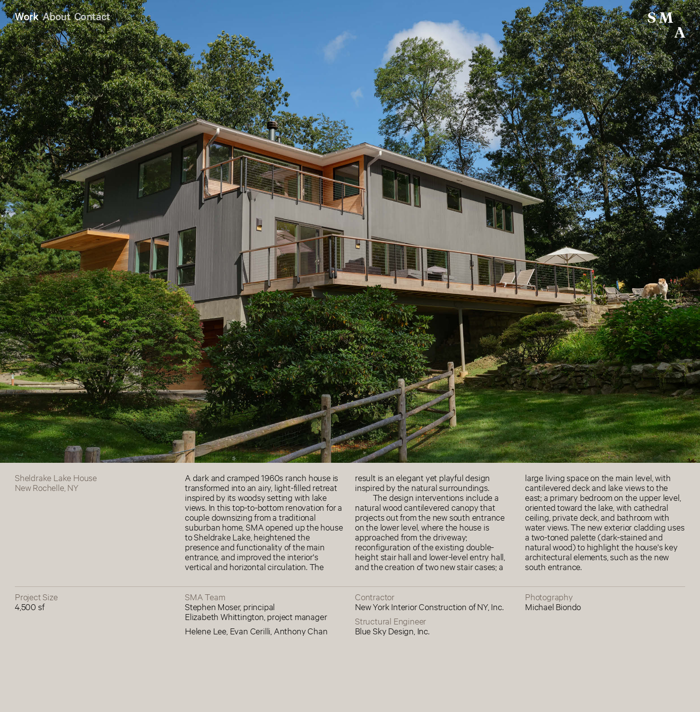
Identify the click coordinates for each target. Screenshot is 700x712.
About (57, 16)
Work (27, 16)
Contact (92, 16)
